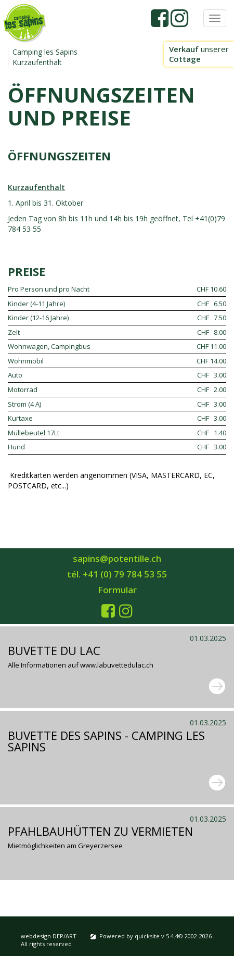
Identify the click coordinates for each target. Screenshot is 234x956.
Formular (117, 590)
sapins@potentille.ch (117, 558)
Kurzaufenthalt (37, 62)
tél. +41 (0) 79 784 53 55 (117, 574)
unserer (199, 54)
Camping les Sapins (44, 52)
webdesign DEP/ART (48, 936)
